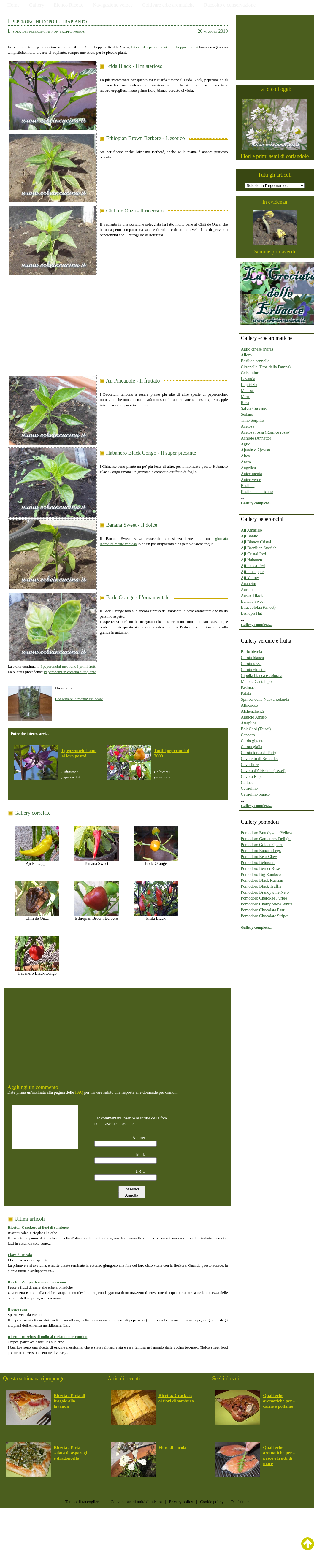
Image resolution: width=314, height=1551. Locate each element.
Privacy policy (181, 1502)
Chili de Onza (37, 916)
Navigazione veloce (113, 5)
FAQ (79, 1092)
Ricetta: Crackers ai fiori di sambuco (38, 1227)
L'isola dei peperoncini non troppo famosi (164, 47)
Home (13, 5)
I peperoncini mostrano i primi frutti (68, 666)
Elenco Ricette (68, 5)
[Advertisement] (118, 322)
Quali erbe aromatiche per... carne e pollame (279, 1401)
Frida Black (156, 916)
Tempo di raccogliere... (84, 1502)
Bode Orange (156, 861)
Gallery (36, 5)
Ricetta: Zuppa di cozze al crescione (37, 1282)
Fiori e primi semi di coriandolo (275, 156)
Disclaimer (240, 1502)
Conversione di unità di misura (136, 1502)
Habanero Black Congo (37, 971)
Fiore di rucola (20, 1254)
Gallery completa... (256, 503)
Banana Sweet (96, 861)
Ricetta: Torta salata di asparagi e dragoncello (70, 1452)
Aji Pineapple (37, 861)
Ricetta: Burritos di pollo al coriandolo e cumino (47, 1336)
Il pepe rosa (17, 1309)
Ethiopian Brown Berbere (96, 916)
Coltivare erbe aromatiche (168, 5)
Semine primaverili (274, 252)
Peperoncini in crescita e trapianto (70, 672)
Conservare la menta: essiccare (79, 699)
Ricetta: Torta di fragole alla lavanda (69, 1401)
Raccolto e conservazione (230, 5)
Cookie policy (211, 1502)
